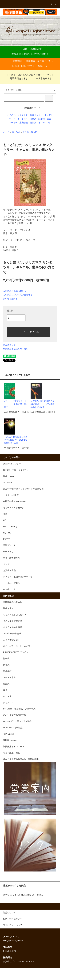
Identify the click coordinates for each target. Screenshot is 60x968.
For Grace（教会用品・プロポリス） (20, 709)
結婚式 (6, 684)
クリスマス (8, 703)
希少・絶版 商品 (11, 753)
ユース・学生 (9, 677)
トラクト (49, 115)
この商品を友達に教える (14, 291)
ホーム (6, 132)
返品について (9, 345)
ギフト (12, 119)
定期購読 (24, 123)
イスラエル (22, 119)
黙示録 (41, 119)
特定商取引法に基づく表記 (15, 349)
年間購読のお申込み (12, 602)
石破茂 (33, 119)
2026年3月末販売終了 (13, 633)
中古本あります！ (43, 78)
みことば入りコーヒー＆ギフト (17, 646)
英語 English (9, 734)
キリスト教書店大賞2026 (14, 615)
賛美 (49, 119)
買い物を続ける (10, 298)
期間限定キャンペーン (13, 746)
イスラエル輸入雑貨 (12, 627)
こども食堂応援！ (11, 640)
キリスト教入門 (30, 132)
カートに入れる (28, 332)
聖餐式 (6, 658)
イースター (8, 696)
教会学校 (7, 671)
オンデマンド (44, 123)
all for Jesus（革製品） (13, 728)
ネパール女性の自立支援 (14, 715)
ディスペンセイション (17, 115)
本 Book (16, 132)
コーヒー (13, 123)
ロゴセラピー (36, 115)
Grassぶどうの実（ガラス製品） (18, 721)
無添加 (33, 123)
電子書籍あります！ (18, 78)
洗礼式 (6, 665)
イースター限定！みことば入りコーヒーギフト (30, 75)
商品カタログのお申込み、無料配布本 (21, 759)
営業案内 (30, 61)
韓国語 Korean (9, 740)
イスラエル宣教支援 (12, 621)
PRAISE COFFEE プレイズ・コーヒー (21, 652)
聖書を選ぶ (8, 608)
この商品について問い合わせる (17, 294)
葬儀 (5, 690)
